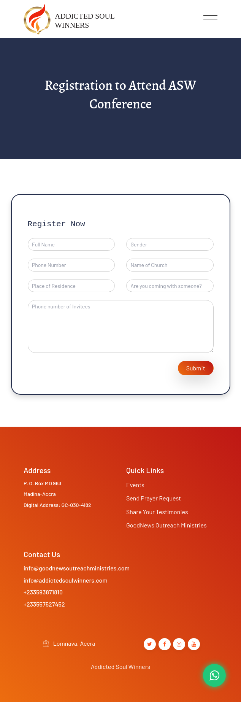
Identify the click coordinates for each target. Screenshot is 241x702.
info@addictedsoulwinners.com (66, 580)
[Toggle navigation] (210, 19)
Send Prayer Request (153, 498)
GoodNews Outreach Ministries (166, 525)
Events (135, 484)
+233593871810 (43, 592)
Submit (195, 368)
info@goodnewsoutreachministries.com (77, 568)
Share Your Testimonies (157, 511)
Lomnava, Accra (69, 643)
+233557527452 (44, 604)
